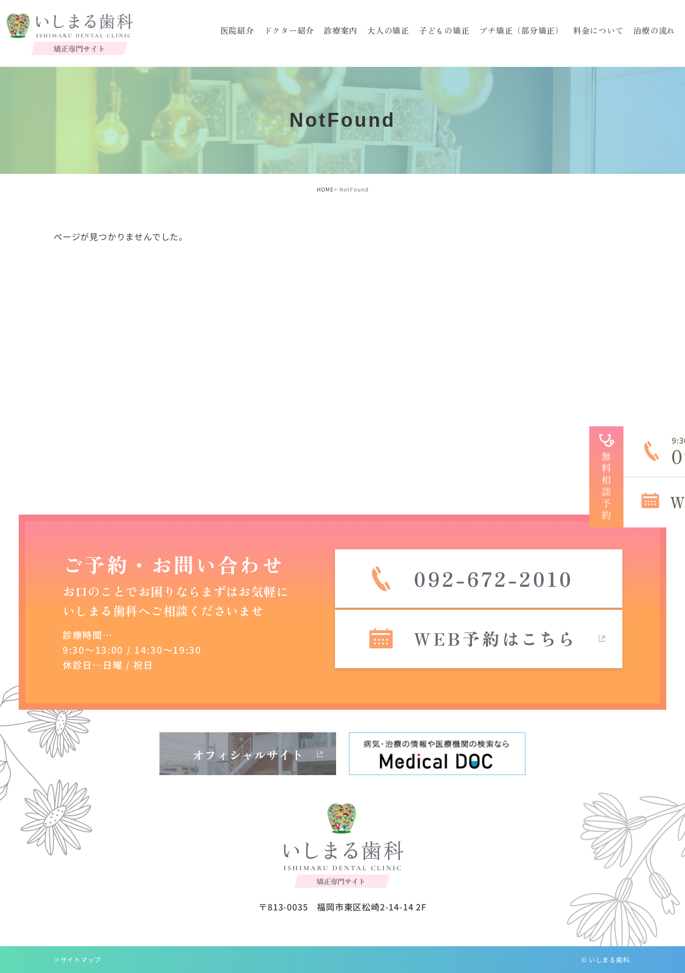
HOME (325, 189)
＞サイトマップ (77, 959)
